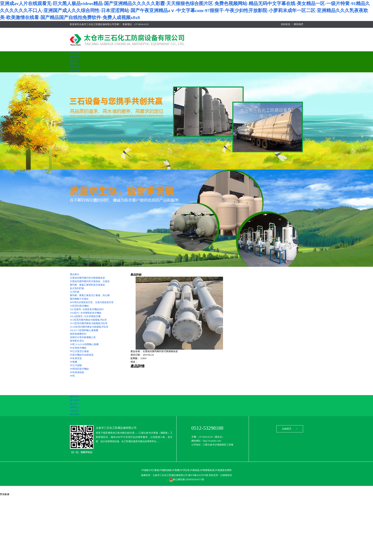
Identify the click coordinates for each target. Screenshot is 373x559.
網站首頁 (74, 53)
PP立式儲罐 (76, 365)
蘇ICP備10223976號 (198, 475)
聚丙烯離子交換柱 (79, 298)
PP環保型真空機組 (79, 368)
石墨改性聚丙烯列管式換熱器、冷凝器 (90, 281)
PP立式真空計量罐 (79, 351)
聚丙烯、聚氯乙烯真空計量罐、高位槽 (90, 295)
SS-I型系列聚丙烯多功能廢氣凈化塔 (88, 319)
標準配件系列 (77, 340)
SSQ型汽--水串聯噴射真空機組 (85, 312)
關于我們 (74, 56)
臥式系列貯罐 (77, 288)
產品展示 (74, 274)
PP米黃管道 (76, 358)
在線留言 (74, 67)
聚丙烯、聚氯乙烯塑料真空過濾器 (87, 284)
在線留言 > (289, 428)
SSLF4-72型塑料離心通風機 (84, 330)
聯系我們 (298, 24)
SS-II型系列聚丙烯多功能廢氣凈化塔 (88, 323)
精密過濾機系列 (78, 333)
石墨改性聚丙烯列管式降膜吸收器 (87, 277)
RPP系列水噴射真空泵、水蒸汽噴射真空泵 (92, 302)
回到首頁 (285, 24)
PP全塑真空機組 (78, 347)
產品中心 (74, 60)
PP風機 (73, 361)
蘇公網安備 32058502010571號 (186, 479)
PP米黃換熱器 (77, 372)
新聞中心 (74, 63)
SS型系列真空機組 (79, 305)
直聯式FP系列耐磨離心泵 (83, 337)
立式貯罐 (74, 291)
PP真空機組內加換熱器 (81, 354)
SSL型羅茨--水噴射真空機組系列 (87, 309)
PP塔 (72, 375)
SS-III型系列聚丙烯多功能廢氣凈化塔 (89, 326)
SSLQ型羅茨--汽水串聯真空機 (85, 316)
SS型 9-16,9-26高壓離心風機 (84, 344)
